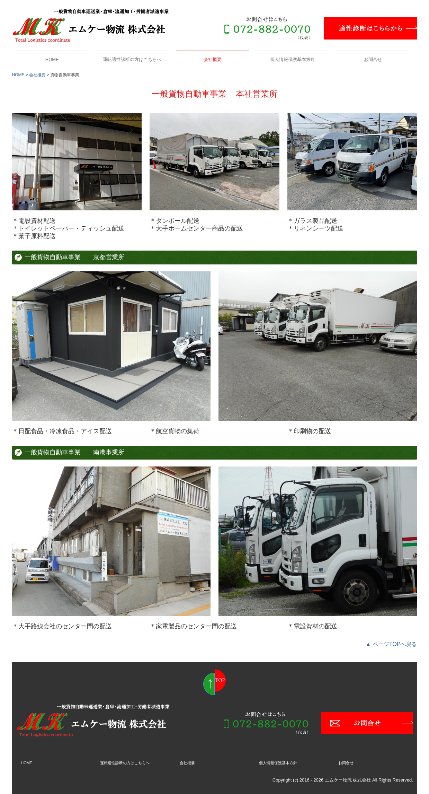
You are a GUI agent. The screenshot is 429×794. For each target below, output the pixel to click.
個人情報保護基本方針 (292, 59)
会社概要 (213, 59)
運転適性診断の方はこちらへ (132, 59)
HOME (52, 59)
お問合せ (373, 59)
